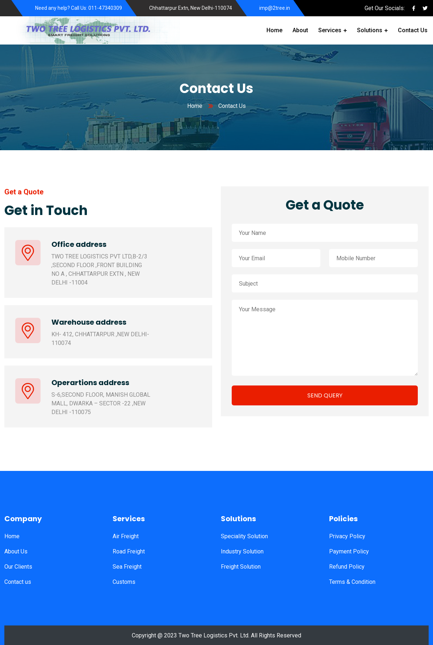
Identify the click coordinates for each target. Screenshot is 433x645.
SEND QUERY (324, 395)
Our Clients (18, 566)
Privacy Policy (347, 536)
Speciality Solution (244, 536)
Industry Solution (242, 551)
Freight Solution (241, 566)
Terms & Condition (352, 581)
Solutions (369, 30)
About (300, 30)
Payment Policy (349, 551)
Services (329, 30)
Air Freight (126, 536)
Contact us (17, 581)
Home (274, 30)
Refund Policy (347, 566)
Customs (124, 581)
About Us (16, 551)
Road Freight (129, 551)
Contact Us (413, 30)
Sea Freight (127, 566)
